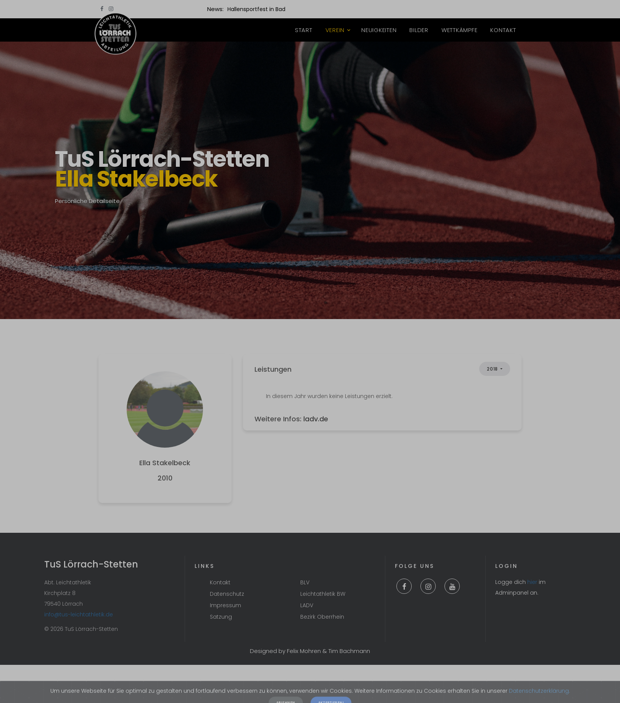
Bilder (418, 30)
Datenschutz (227, 594)
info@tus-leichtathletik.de (78, 614)
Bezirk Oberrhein (322, 617)
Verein (335, 30)
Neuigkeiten (378, 30)
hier (532, 582)
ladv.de (315, 436)
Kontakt (503, 30)
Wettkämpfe (459, 30)
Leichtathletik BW (322, 594)
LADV (306, 605)
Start (303, 30)
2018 (493, 387)
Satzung (221, 617)
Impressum (225, 605)
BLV (304, 582)
